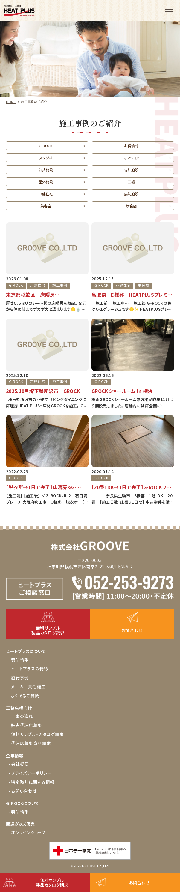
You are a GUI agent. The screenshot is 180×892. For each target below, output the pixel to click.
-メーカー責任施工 (27, 687)
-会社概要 (19, 764)
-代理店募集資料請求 (30, 743)
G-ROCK (45, 145)
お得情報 (131, 145)
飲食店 (131, 205)
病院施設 (131, 193)
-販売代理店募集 (25, 725)
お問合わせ (139, 882)
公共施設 (46, 169)
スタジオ (45, 157)
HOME (11, 101)
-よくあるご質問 (24, 696)
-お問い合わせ (23, 791)
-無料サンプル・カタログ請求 (36, 734)
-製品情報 (19, 660)
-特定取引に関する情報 (31, 782)
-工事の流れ (21, 716)
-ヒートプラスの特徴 (28, 669)
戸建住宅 (46, 193)
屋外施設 (46, 181)
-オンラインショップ (27, 832)
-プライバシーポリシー (30, 773)
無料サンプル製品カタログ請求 (52, 882)
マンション (131, 157)
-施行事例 (19, 678)
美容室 (45, 205)
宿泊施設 (131, 169)
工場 (131, 181)
